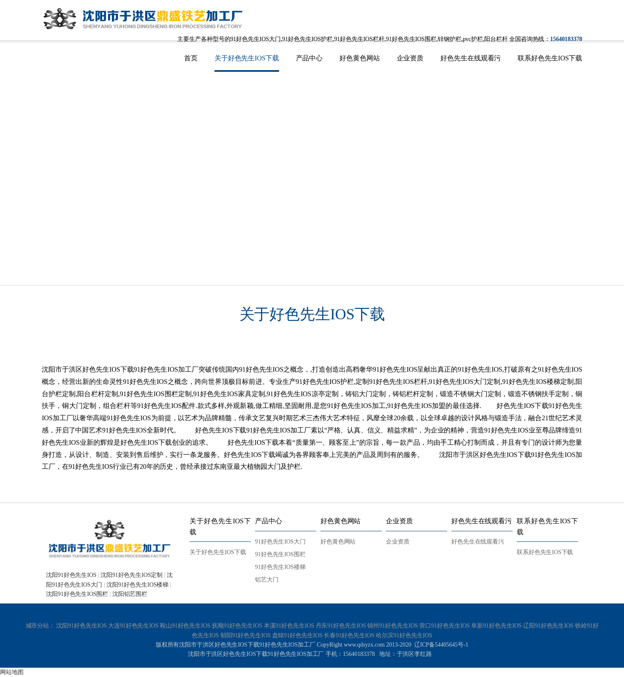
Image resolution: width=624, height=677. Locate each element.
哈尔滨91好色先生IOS (404, 635)
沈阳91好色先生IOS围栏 (77, 594)
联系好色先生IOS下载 (550, 58)
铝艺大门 (267, 579)
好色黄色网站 (359, 58)
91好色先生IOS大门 (280, 541)
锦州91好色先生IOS (392, 626)
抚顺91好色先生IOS (237, 626)
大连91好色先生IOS (133, 626)
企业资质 (410, 58)
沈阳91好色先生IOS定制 (131, 575)
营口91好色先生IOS (444, 626)
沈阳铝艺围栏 (129, 594)
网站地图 (12, 672)
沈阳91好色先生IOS (71, 575)
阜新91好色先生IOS (496, 626)
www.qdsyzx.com (364, 645)
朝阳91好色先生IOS (245, 635)
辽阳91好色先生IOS (548, 626)
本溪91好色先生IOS (289, 626)
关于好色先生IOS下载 (246, 58)
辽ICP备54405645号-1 (441, 645)
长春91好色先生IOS (349, 635)
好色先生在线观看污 (470, 58)
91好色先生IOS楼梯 (280, 567)
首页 (191, 58)
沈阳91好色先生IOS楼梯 (137, 585)
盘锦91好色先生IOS (297, 635)
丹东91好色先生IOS (341, 626)
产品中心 (309, 58)
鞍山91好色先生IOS (185, 626)
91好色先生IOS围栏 (280, 554)
